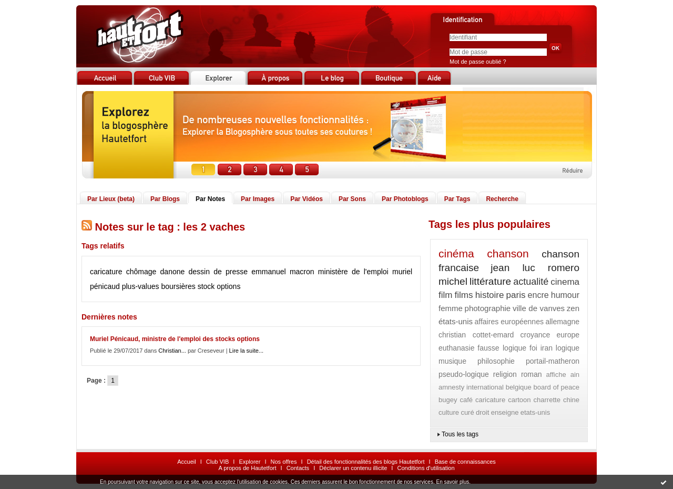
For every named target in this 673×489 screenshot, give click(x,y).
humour (565, 295)
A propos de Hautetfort (247, 468)
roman (531, 374)
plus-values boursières (159, 286)
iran (547, 348)
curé (467, 412)
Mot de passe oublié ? (478, 61)
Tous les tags (460, 434)
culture (449, 412)
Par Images (257, 199)
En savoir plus (452, 482)
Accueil (186, 461)
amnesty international (471, 387)
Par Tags (457, 199)
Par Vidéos (306, 199)
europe (567, 335)
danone (172, 271)
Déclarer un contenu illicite (353, 468)
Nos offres (284, 461)
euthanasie (457, 348)
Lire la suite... (246, 350)
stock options (219, 286)
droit (482, 412)
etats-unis (535, 412)
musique (452, 361)
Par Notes (210, 199)
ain (574, 374)
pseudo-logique (464, 374)
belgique (519, 387)
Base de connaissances (465, 461)
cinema (564, 282)
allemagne (562, 321)
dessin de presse (218, 271)
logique (567, 348)
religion (505, 374)
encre (538, 295)
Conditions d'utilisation (425, 468)
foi (533, 348)
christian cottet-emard (476, 335)
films (464, 295)
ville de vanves (539, 308)
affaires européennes (509, 321)
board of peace (556, 387)
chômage (141, 271)
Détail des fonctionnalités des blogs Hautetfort (366, 461)
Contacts (298, 468)
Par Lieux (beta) (111, 199)
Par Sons (352, 199)
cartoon (519, 400)
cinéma (456, 253)
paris (516, 295)
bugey (448, 400)
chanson (507, 253)
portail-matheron (552, 361)
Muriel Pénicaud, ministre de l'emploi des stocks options (175, 339)
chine (571, 400)
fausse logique (501, 348)
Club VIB (217, 461)
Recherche (502, 199)
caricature (106, 271)
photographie (488, 308)
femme (451, 308)
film (445, 295)
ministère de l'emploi (353, 271)
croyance (535, 335)
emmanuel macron (282, 271)
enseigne (505, 412)
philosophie (496, 361)
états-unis (456, 321)
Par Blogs (165, 199)
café (466, 400)
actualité (530, 281)
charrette (547, 400)
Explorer (249, 461)
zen (573, 308)
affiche (556, 374)
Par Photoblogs (405, 199)
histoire (489, 295)
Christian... (172, 350)
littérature (490, 281)
